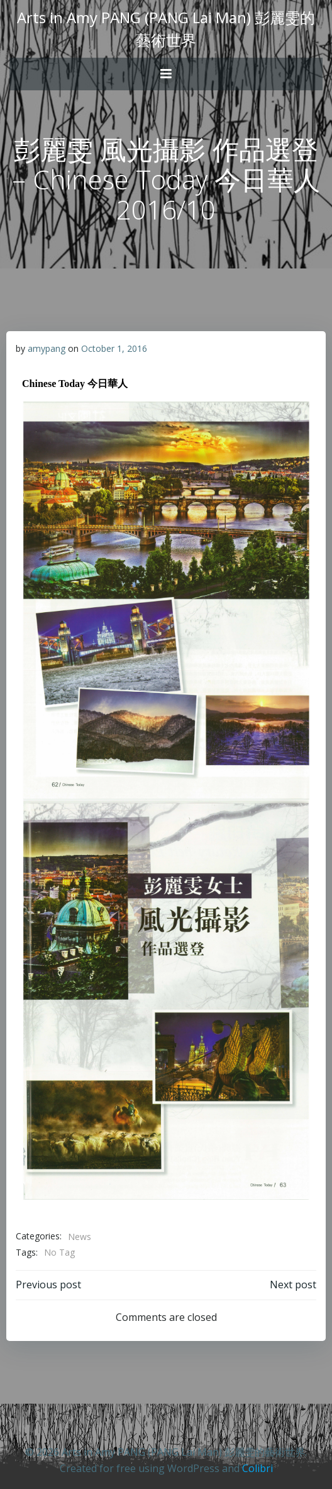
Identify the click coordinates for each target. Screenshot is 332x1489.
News (79, 1237)
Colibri (257, 1468)
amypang (46, 348)
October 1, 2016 (114, 348)
